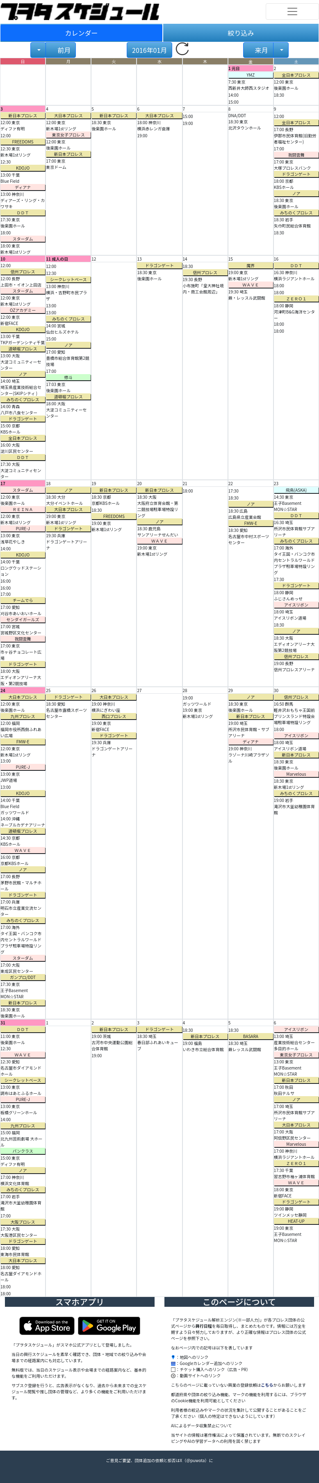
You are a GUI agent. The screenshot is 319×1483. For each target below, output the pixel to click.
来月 (260, 50)
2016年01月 (149, 50)
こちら (267, 1385)
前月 (63, 50)
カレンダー (81, 33)
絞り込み (241, 33)
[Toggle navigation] (292, 11)
